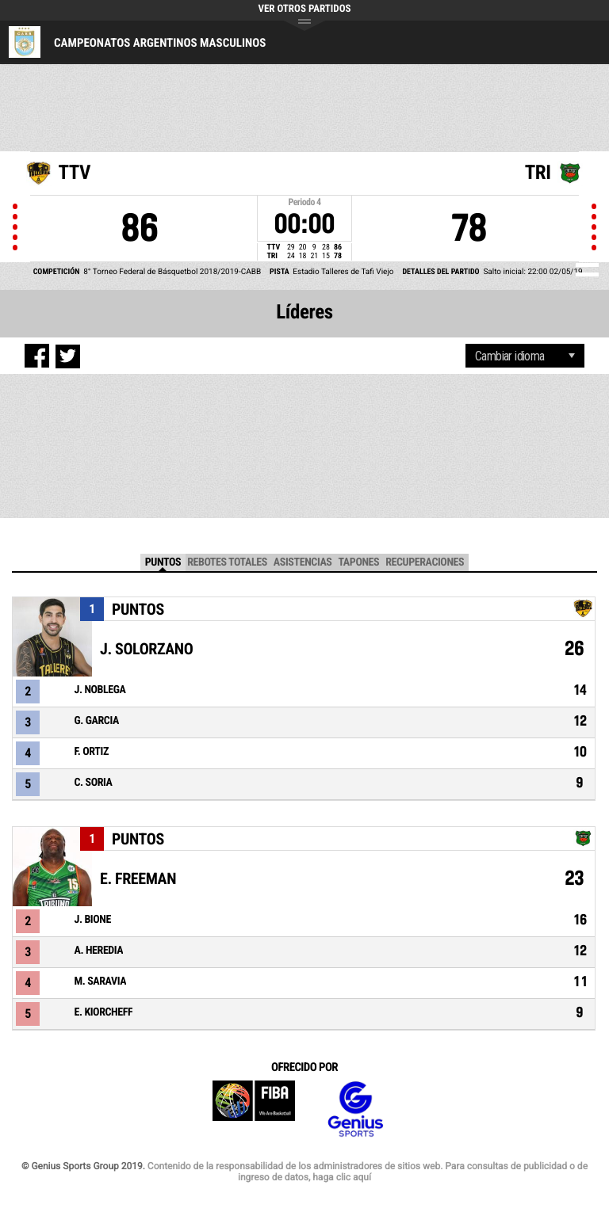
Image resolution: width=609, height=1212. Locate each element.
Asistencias (303, 562)
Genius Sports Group (355, 1109)
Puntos (163, 562)
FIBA (254, 1109)
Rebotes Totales (227, 562)
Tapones (358, 562)
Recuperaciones (424, 562)
